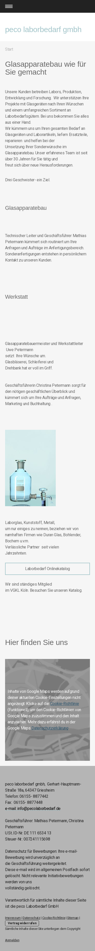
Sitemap (73, 918)
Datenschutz (31, 918)
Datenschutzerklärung (49, 728)
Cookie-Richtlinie (64, 703)
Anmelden (12, 940)
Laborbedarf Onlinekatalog (47, 568)
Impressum (13, 918)
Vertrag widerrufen (22, 923)
